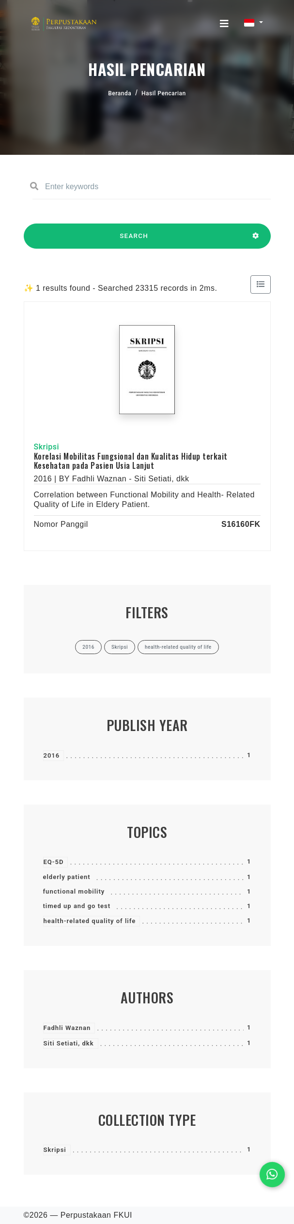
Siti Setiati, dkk (69, 1043)
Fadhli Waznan (67, 1027)
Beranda (119, 93)
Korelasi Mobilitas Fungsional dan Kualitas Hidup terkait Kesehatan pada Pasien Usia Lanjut (131, 460)
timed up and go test (77, 906)
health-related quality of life (90, 921)
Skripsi (55, 1149)
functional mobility (74, 891)
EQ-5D (54, 862)
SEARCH (134, 240)
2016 (52, 755)
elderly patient (67, 877)
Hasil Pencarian (163, 93)
